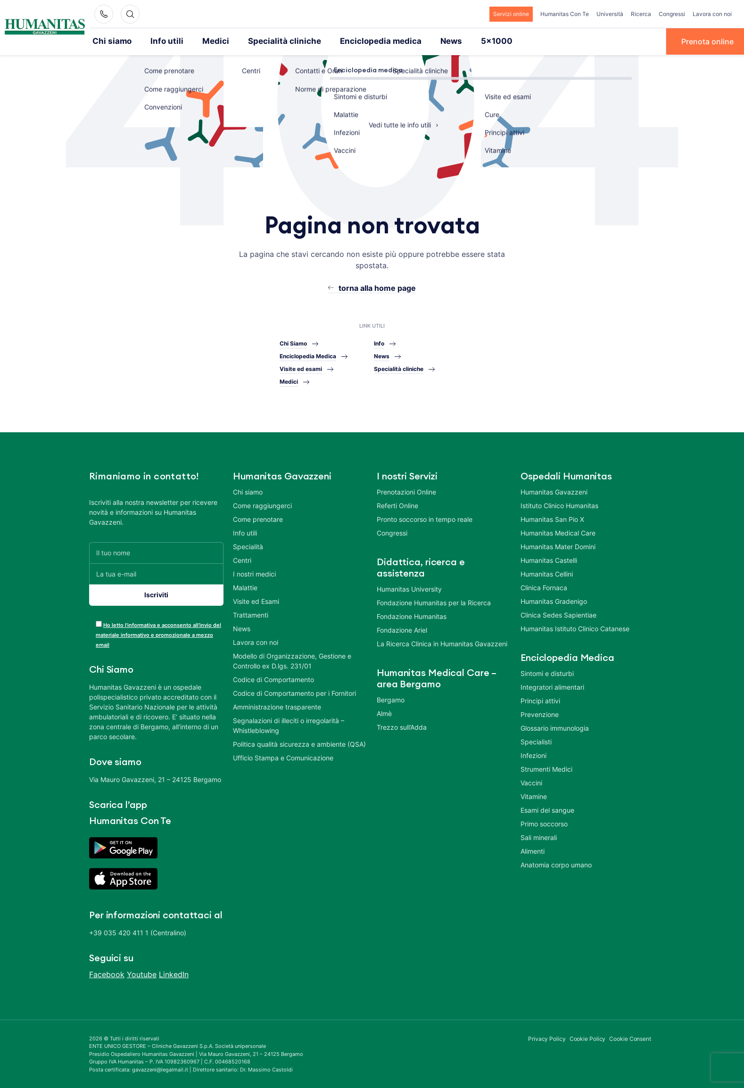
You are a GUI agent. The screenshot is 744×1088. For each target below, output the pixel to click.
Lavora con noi (712, 13)
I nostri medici (254, 573)
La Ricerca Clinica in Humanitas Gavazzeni (442, 643)
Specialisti (536, 741)
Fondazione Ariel (402, 629)
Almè (384, 713)
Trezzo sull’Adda (402, 726)
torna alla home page (377, 287)
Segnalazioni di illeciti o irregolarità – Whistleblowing (288, 725)
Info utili (161, 41)
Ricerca (641, 13)
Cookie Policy (588, 1037)
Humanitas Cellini (547, 573)
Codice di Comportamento (273, 679)
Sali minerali (539, 836)
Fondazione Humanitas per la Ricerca (434, 602)
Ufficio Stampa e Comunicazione (283, 757)
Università (609, 13)
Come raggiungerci (262, 505)
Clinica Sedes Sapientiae (558, 614)
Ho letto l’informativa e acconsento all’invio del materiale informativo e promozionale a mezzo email (158, 634)
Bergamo (391, 699)
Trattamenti (250, 614)
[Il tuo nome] (156, 551)
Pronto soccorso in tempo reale (424, 518)
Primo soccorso (544, 823)
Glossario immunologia (555, 727)
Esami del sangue (547, 809)
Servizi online (511, 13)
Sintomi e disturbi (547, 672)
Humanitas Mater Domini (558, 546)
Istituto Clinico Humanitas (559, 505)
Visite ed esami (301, 368)
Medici (207, 41)
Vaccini (531, 782)
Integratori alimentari (552, 686)
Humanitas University (409, 588)
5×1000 (467, 41)
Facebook (106, 973)
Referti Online (397, 505)
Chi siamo (110, 41)
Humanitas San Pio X (552, 518)
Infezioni (533, 754)
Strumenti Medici (546, 768)
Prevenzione (540, 713)
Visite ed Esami (256, 600)
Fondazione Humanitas (411, 615)
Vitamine (534, 795)
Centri (242, 559)
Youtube (142, 973)
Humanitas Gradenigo (554, 600)
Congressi (672, 13)
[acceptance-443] (99, 623)
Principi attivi (540, 700)
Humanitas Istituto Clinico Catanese (575, 628)
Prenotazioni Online (406, 491)
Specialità (248, 546)
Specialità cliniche (270, 41)
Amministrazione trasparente (277, 706)
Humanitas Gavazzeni (554, 491)
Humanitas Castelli (549, 559)
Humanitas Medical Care (558, 532)
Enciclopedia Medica (308, 355)
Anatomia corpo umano (556, 864)
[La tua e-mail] (156, 573)
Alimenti (533, 850)
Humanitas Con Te (564, 13)
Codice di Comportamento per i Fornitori (294, 692)
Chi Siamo (293, 342)
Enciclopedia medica (358, 41)
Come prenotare (258, 518)
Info (379, 342)
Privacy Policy (547, 1037)
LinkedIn (174, 973)
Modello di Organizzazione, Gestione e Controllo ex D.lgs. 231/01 (292, 660)
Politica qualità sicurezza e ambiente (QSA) (299, 743)
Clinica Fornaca (544, 587)
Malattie (245, 587)
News (424, 41)
